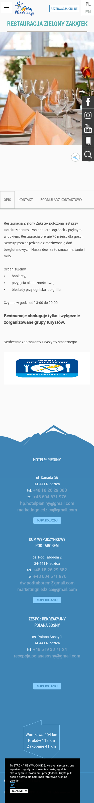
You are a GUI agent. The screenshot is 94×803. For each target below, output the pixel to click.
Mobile (88, 141)
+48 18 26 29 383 (50, 490)
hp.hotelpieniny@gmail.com (47, 503)
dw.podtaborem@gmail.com (47, 583)
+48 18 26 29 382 (50, 570)
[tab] (7, 199)
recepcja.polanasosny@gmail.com (47, 656)
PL (87, 4)
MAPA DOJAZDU (47, 520)
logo (26, 8)
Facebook (88, 102)
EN (88, 12)
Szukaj (88, 115)
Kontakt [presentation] (26, 199)
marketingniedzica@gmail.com (47, 510)
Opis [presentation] (7, 199)
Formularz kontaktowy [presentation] (61, 199)
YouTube (88, 128)
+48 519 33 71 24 (50, 649)
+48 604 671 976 (49, 497)
